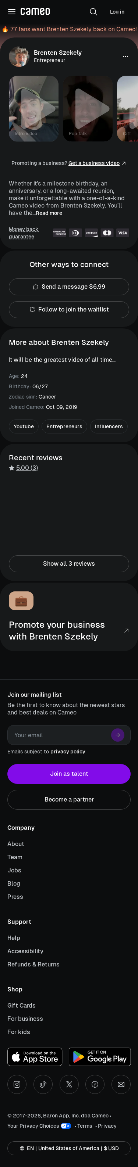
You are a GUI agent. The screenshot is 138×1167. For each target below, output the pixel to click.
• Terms (83, 1126)
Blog (13, 883)
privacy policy (67, 751)
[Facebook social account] (95, 1084)
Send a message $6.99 (69, 287)
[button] (93, 12)
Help (13, 937)
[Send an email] (121, 1084)
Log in (117, 11)
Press (15, 896)
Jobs (14, 870)
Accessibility (25, 951)
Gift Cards (21, 1005)
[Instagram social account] (16, 1084)
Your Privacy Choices (33, 1126)
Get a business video (94, 163)
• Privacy (106, 1126)
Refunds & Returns (33, 964)
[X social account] (69, 1084)
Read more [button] (49, 213)
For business (25, 1018)
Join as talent (69, 774)
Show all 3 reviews (69, 564)
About (15, 843)
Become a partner (69, 799)
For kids (18, 1032)
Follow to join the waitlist (69, 310)
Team (14, 857)
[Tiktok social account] (43, 1084)
